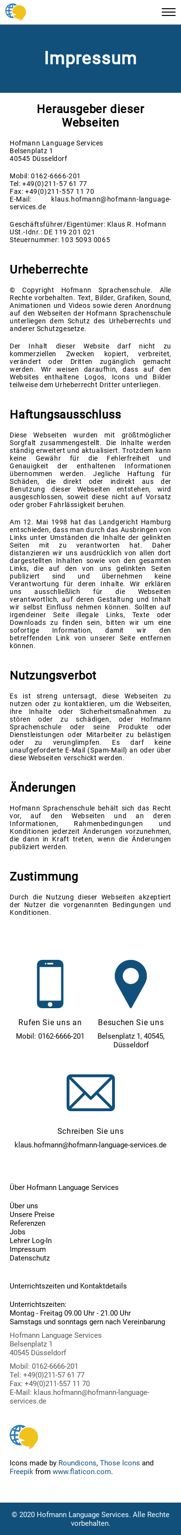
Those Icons (120, 1463)
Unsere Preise (32, 1214)
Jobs (18, 1232)
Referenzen (27, 1223)
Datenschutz (30, 1258)
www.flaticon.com (82, 1471)
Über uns (24, 1206)
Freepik (21, 1471)
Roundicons (77, 1463)
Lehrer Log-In (31, 1240)
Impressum (28, 1249)
